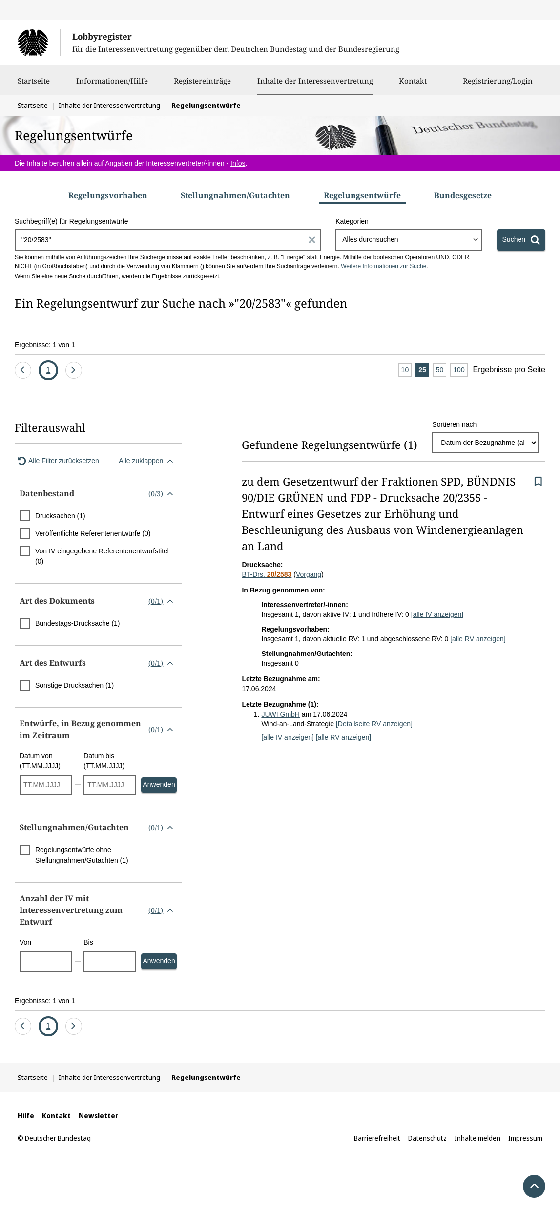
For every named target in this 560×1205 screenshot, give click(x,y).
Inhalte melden (477, 1137)
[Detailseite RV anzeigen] (374, 724)
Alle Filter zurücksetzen (57, 460)
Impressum (525, 1137)
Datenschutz (427, 1137)
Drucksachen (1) (60, 516)
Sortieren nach (454, 424)
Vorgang (308, 574)
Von (25, 942)
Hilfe (26, 1115)
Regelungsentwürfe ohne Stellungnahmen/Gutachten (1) (81, 855)
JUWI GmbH (280, 714)
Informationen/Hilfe (112, 85)
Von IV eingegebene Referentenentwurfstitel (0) (102, 556)
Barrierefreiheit (377, 1137)
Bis (88, 942)
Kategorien (352, 221)
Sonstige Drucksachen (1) (74, 685)
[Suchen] (521, 240)
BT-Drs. (266, 574)
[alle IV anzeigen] (437, 614)
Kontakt (413, 85)
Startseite (34, 85)
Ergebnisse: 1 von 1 (45, 345)
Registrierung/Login (497, 85)
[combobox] (408, 240)
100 (460, 370)
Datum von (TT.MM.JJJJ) (40, 761)
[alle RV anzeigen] (477, 639)
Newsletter (98, 1115)
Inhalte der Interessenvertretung (315, 80)
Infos (237, 163)
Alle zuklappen (148, 460)
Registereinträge (202, 85)
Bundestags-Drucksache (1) (77, 623)
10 (406, 370)
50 (441, 370)
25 (423, 370)
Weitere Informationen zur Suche (383, 266)
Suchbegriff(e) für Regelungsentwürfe (71, 221)
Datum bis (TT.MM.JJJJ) (103, 761)
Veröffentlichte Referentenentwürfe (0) (92, 533)
